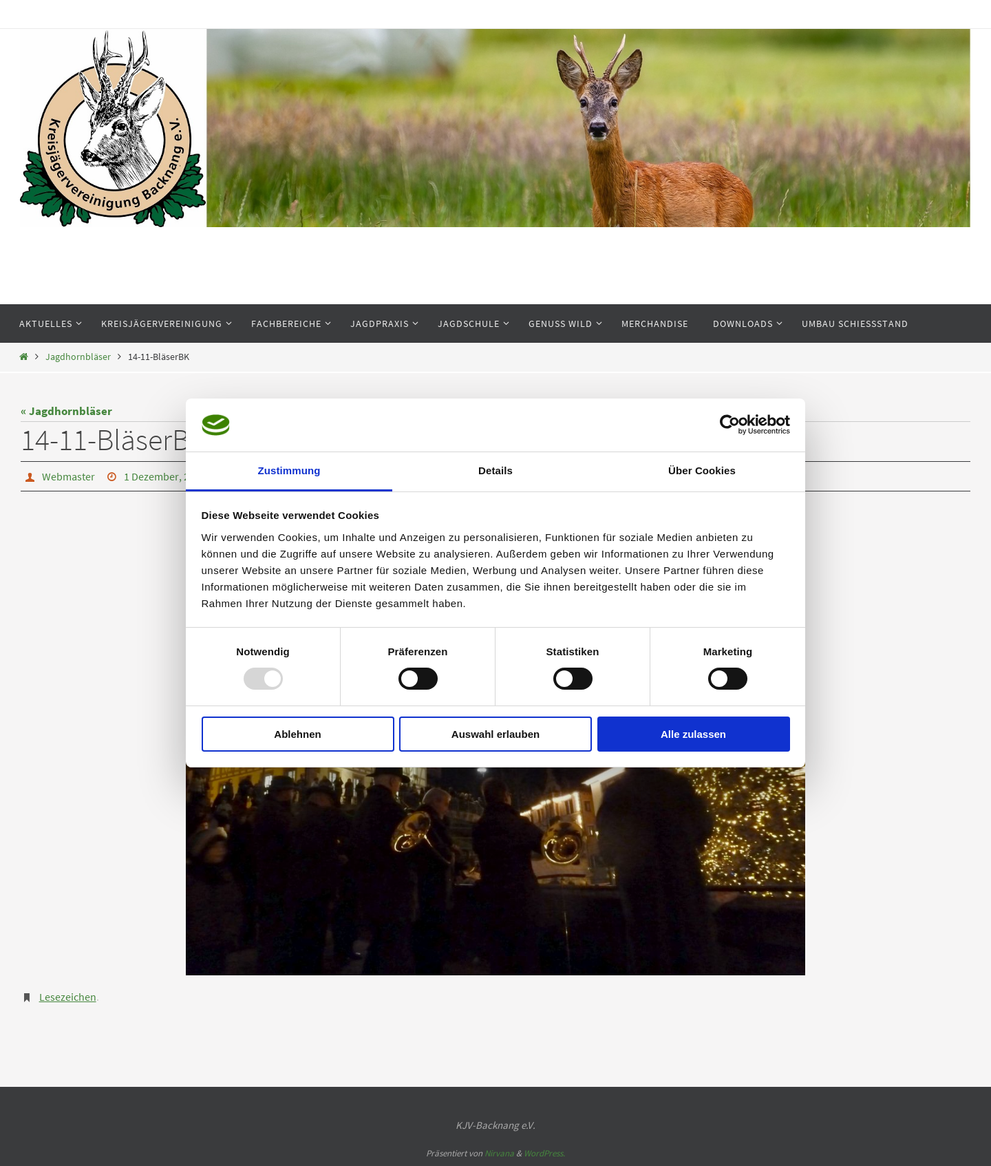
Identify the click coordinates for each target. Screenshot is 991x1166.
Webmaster (68, 476)
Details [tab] (495, 470)
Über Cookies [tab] (702, 470)
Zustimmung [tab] (289, 470)
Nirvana (499, 1153)
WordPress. (544, 1153)
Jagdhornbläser (78, 357)
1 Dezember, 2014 (165, 476)
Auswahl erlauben (495, 734)
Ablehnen (297, 734)
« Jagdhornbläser (66, 410)
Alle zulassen (693, 734)
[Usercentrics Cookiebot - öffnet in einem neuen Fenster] (730, 424)
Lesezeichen (67, 997)
